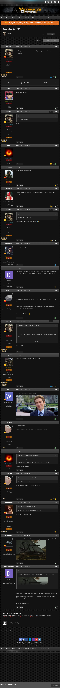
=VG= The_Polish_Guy (8, 355)
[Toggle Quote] (18, 116)
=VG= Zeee (9, 422)
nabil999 (34, 214)
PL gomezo (9, 188)
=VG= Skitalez (8, 243)
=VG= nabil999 (8, 167)
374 (8, 520)
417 (8, 64)
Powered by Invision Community (30, 645)
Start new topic (36, 40)
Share (43, 34)
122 (8, 184)
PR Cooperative (24, 35)
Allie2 (8, 145)
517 (8, 308)
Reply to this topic (51, 40)
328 (8, 261)
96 (9, 106)
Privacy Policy (35, 642)
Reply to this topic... (15, 623)
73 (9, 283)
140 (8, 163)
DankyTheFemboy (9, 268)
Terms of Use (3, 686)
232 (8, 405)
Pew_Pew (10, 33)
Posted (23, 46)
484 (8, 553)
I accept (55, 685)
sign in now (35, 615)
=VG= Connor (8, 535)
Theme (30, 642)
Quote (21, 77)
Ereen (8, 88)
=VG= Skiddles (9, 502)
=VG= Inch (8, 290)
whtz (8, 389)
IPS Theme (19, 642)
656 (8, 372)
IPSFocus (25, 642)
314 (8, 440)
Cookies (41, 642)
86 (9, 204)
